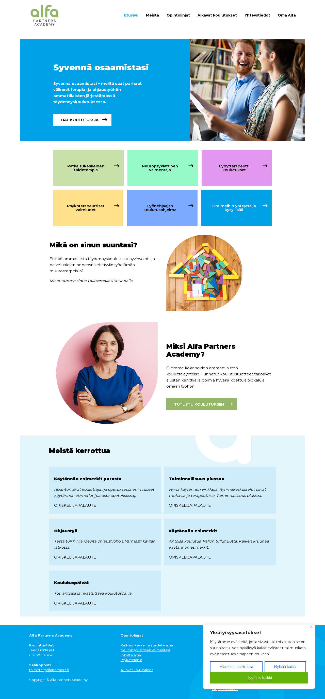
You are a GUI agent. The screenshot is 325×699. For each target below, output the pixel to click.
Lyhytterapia (131, 655)
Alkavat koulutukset (217, 15)
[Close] (311, 627)
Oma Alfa (287, 15)
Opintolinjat (178, 15)
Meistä (152, 15)
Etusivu (131, 15)
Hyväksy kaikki (259, 678)
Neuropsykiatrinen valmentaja (145, 650)
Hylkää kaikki (285, 666)
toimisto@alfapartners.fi (49, 670)
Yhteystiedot (257, 15)
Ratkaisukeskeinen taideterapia (147, 645)
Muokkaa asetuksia (236, 666)
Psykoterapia (131, 660)
